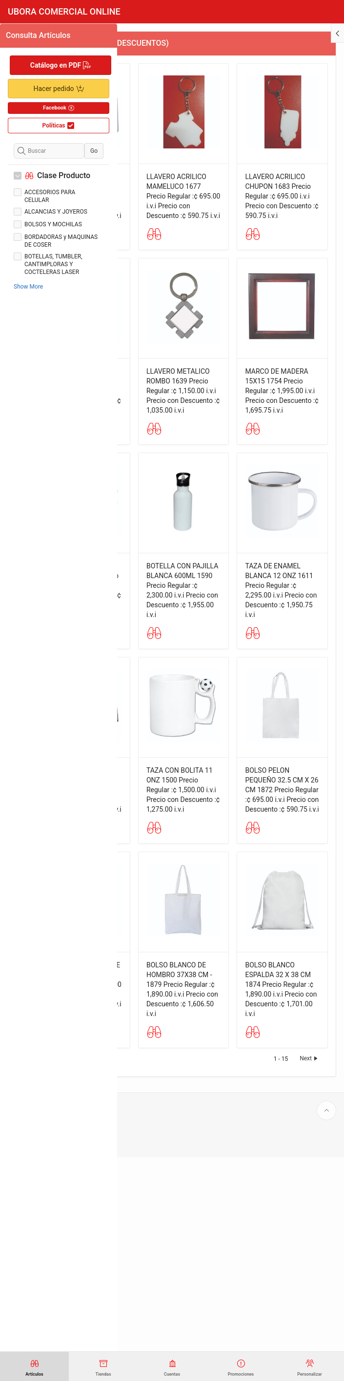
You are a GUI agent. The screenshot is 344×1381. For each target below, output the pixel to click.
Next (310, 1282)
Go (94, 150)
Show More (28, 286)
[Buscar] (49, 151)
